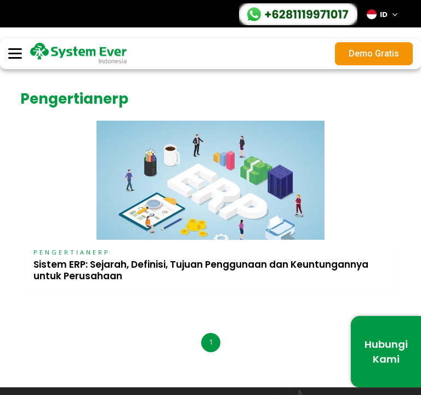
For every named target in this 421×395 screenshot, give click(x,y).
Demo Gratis (374, 53)
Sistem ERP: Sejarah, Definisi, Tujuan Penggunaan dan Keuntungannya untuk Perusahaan (200, 270)
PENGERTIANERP (71, 252)
